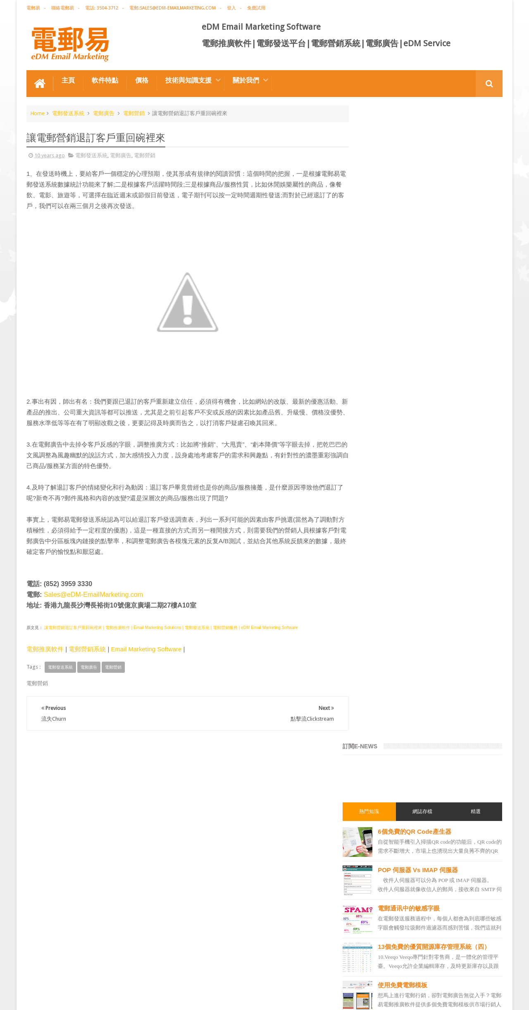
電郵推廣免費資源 (385, 604)
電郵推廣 (375, 559)
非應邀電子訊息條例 (387, 886)
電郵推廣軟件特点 (53, 972)
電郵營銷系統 (87, 648)
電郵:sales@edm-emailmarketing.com (172, 8)
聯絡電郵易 (62, 8)
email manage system (390, 841)
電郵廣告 (103, 113)
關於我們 (246, 80)
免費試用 (256, 8)
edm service (378, 856)
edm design (378, 663)
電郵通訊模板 (380, 723)
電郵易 (33, 8)
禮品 (264, 941)
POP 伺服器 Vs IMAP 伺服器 (435, 233)
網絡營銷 (375, 589)
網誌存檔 (431, 174)
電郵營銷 (134, 113)
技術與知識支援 (188, 80)
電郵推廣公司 (380, 619)
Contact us (481, 972)
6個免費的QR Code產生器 (432, 194)
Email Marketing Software (146, 648)
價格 (141, 80)
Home (38, 113)
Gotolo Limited (96, 997)
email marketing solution (393, 678)
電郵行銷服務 (380, 708)
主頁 (68, 80)
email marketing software (394, 633)
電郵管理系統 (380, 767)
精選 (479, 174)
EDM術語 (375, 574)
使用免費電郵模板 (420, 351)
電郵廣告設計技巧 (107, 972)
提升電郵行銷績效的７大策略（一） (444, 390)
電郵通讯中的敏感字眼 (426, 271)
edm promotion (383, 871)
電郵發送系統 (68, 113)
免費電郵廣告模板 (420, 428)
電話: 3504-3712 (101, 8)
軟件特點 (105, 80)
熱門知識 (383, 174)
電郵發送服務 (380, 827)
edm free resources (387, 901)
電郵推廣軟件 (45, 648)
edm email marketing (389, 693)
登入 (231, 8)
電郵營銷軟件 (380, 752)
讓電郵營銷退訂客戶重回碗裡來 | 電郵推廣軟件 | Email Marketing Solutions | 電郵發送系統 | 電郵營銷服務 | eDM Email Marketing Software (170, 627)
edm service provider (389, 797)
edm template (380, 812)
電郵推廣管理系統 (385, 782)
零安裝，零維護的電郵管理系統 (438, 467)
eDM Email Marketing (478, 997)
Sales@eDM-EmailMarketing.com (93, 594)
